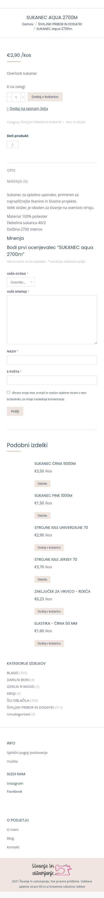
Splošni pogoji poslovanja (27, 752)
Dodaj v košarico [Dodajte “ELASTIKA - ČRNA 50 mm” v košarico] (49, 643)
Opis (11, 170)
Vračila (12, 761)
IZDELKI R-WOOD (20, 686)
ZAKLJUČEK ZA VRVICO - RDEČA (62, 591)
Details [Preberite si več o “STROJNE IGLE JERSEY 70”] (42, 579)
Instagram (15, 783)
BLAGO (12, 672)
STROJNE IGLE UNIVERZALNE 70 (61, 527)
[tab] (52, 168)
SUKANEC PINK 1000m (53, 495)
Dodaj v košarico (45, 96)
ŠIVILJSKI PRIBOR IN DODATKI (41, 122)
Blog (10, 838)
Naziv (12, 351)
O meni (13, 829)
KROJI (11, 693)
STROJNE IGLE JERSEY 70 (56, 559)
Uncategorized (18, 714)
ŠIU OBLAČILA (18, 700)
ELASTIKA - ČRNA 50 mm (56, 623)
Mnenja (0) (17, 181)
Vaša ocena (17, 274)
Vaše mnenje (18, 291)
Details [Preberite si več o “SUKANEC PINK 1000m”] (42, 516)
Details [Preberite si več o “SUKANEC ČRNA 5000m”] (42, 484)
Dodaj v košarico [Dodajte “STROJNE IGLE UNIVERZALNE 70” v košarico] (49, 547)
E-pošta (14, 371)
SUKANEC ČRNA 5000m (55, 463)
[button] (27, 108)
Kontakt (13, 847)
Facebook (14, 791)
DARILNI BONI (18, 679)
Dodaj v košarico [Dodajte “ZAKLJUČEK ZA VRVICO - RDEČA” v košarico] (49, 611)
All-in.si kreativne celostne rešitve (62, 886)
